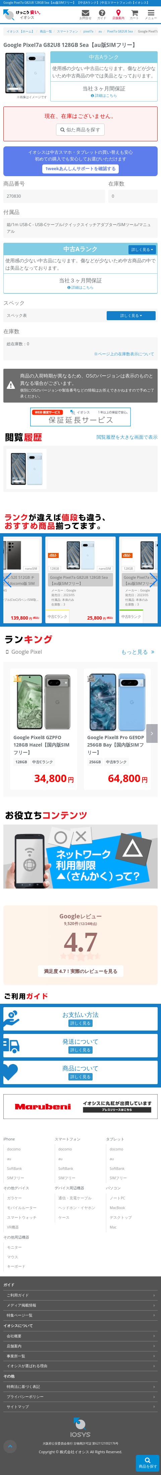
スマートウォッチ (22, 1217)
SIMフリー (15, 1178)
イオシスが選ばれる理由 (27, 1365)
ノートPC (117, 1198)
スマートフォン (67, 1139)
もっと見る (134, 651)
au (9, 1158)
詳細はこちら (104, 95)
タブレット (115, 1139)
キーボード (16, 1266)
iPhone (9, 1139)
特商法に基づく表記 (23, 1386)
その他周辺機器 (16, 1237)
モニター (14, 1247)
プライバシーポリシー (25, 1396)
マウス (12, 1257)
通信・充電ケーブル (75, 1198)
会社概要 (14, 1336)
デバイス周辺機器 (69, 1188)
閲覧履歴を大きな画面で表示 (127, 437)
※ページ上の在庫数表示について (124, 354)
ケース (63, 1217)
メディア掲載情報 (21, 1305)
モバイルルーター (22, 1207)
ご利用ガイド (18, 1295)
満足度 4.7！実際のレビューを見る (80, 971)
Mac (113, 1227)
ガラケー (14, 1198)
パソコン (113, 1188)
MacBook (117, 1207)
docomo (13, 1149)
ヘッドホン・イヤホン (76, 1207)
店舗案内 (14, 1346)
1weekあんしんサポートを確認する (80, 168)
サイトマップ (18, 1406)
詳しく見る (142, 249)
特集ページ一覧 (20, 1315)
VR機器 (13, 1227)
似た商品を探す (80, 129)
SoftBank (14, 1168)
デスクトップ (121, 1217)
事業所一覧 (16, 1356)
